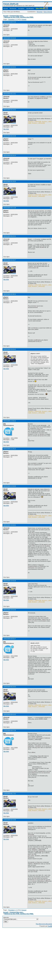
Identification (30, 8)
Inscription (21, 8)
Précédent (11, 19)
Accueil (5, 8)
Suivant (24, 19)
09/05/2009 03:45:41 (9, 349)
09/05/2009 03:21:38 (9, 207)
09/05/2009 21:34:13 (9, 448)
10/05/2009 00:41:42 (9, 714)
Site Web (6, 129)
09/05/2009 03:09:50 (9, 67)
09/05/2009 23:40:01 (9, 525)
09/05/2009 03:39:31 (9, 294)
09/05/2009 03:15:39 (9, 136)
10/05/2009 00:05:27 (9, 638)
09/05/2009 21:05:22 (9, 421)
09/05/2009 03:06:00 (9, 38)
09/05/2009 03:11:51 (9, 93)
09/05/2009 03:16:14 (9, 155)
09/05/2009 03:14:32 (9, 109)
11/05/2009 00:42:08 (9, 820)
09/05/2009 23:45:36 (9, 580)
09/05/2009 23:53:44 (9, 610)
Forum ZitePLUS (10, 4)
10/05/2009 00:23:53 (9, 686)
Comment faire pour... (17, 15)
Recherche (13, 8)
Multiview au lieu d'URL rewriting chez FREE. (19, 17)
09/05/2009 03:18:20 (9, 181)
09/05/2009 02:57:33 (9, 22)
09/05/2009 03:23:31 (9, 236)
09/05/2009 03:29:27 (9, 260)
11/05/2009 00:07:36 (9, 730)
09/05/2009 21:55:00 (9, 486)
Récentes (39, 11)
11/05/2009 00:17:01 (9, 793)
